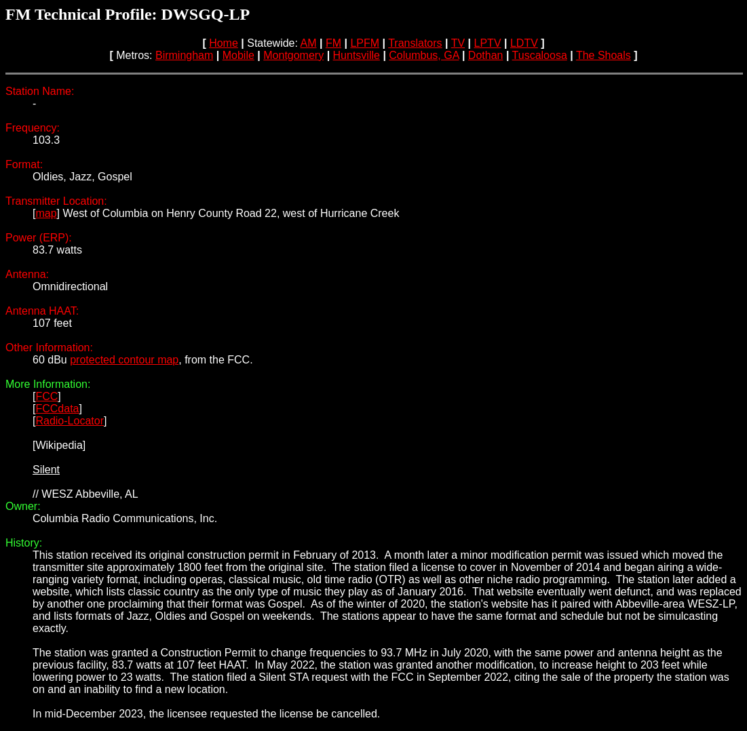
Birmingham (184, 55)
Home (223, 43)
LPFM (364, 43)
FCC (46, 396)
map (45, 213)
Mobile (238, 55)
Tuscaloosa (539, 55)
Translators (415, 43)
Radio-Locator (69, 421)
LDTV (524, 43)
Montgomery (293, 55)
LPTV (487, 43)
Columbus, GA (424, 55)
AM (309, 43)
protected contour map (124, 360)
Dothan (485, 55)
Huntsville (356, 55)
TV (458, 43)
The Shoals (603, 55)
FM (333, 43)
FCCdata (57, 408)
